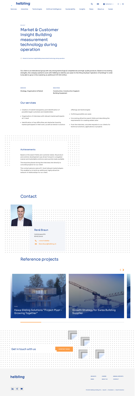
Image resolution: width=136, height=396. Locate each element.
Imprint (104, 390)
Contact (116, 379)
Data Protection (120, 390)
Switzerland (108, 4)
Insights (93, 376)
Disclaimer (111, 390)
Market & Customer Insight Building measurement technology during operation (44, 58)
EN (123, 4)
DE (118, 4)
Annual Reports (118, 376)
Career (104, 376)
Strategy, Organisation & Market (31, 91)
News (92, 379)
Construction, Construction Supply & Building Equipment (66, 92)
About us (105, 379)
